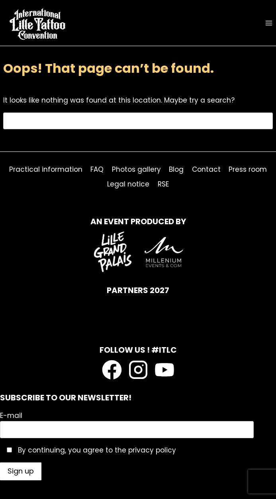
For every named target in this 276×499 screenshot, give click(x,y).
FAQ (97, 169)
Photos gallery (136, 169)
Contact (206, 169)
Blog (176, 169)
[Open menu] (268, 23)
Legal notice (128, 184)
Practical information (45, 169)
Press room (248, 169)
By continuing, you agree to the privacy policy (96, 450)
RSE (163, 184)
